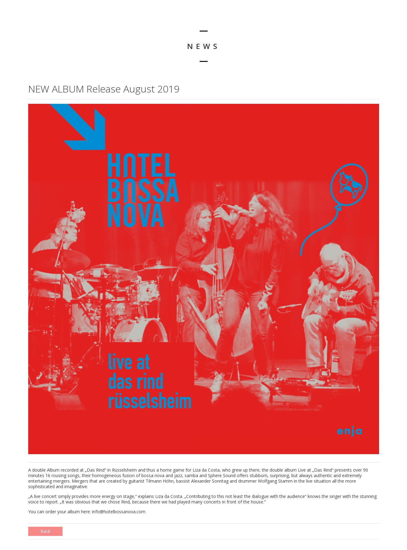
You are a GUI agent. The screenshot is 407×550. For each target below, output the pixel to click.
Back (45, 531)
